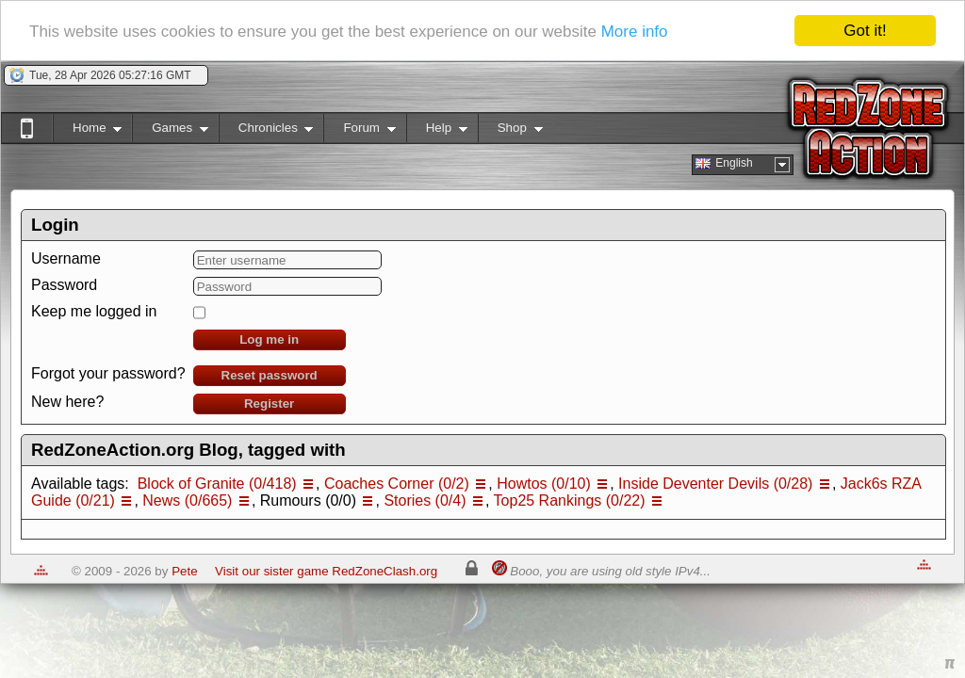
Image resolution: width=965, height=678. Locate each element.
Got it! (864, 31)
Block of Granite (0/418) (217, 484)
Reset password (269, 375)
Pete (184, 571)
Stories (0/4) (425, 500)
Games (170, 131)
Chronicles (266, 131)
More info (634, 31)
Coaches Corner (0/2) (396, 484)
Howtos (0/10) (544, 484)
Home (87, 131)
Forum (359, 131)
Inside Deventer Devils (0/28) (715, 484)
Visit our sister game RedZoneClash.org (326, 571)
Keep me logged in (93, 311)
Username (66, 258)
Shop (510, 131)
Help (436, 131)
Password (64, 285)
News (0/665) (187, 500)
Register (269, 403)
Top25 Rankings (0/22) (570, 500)
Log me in (269, 339)
